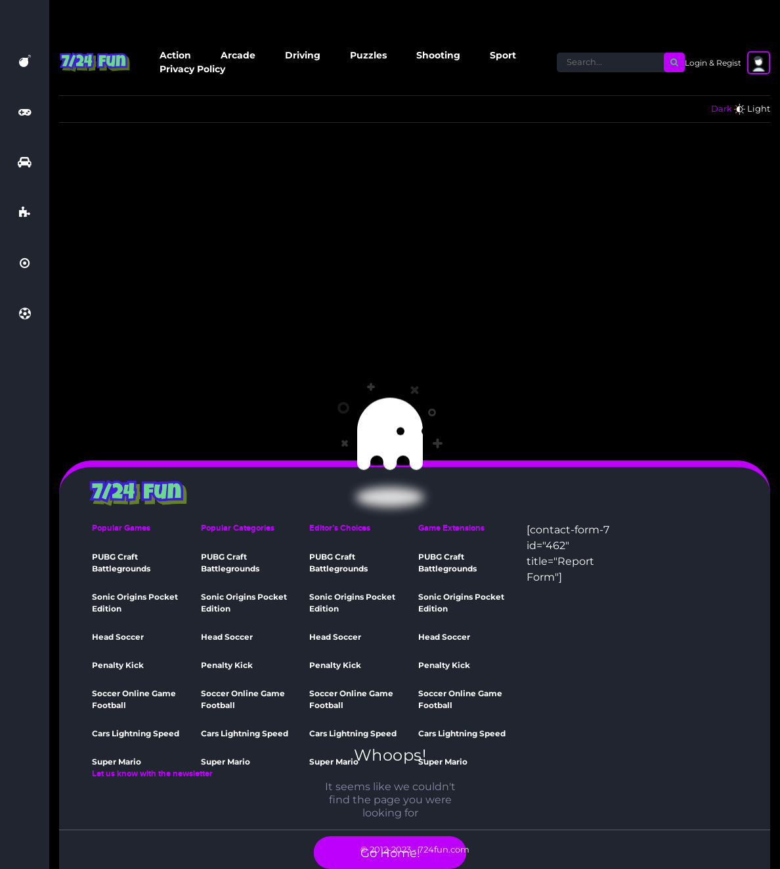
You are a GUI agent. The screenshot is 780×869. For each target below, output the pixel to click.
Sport (503, 55)
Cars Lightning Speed (135, 733)
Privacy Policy (192, 69)
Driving (302, 55)
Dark (721, 108)
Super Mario (116, 762)
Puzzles (368, 55)
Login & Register (717, 63)
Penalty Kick (118, 665)
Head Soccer (118, 637)
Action (175, 55)
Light (758, 108)
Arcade (238, 55)
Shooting (438, 55)
